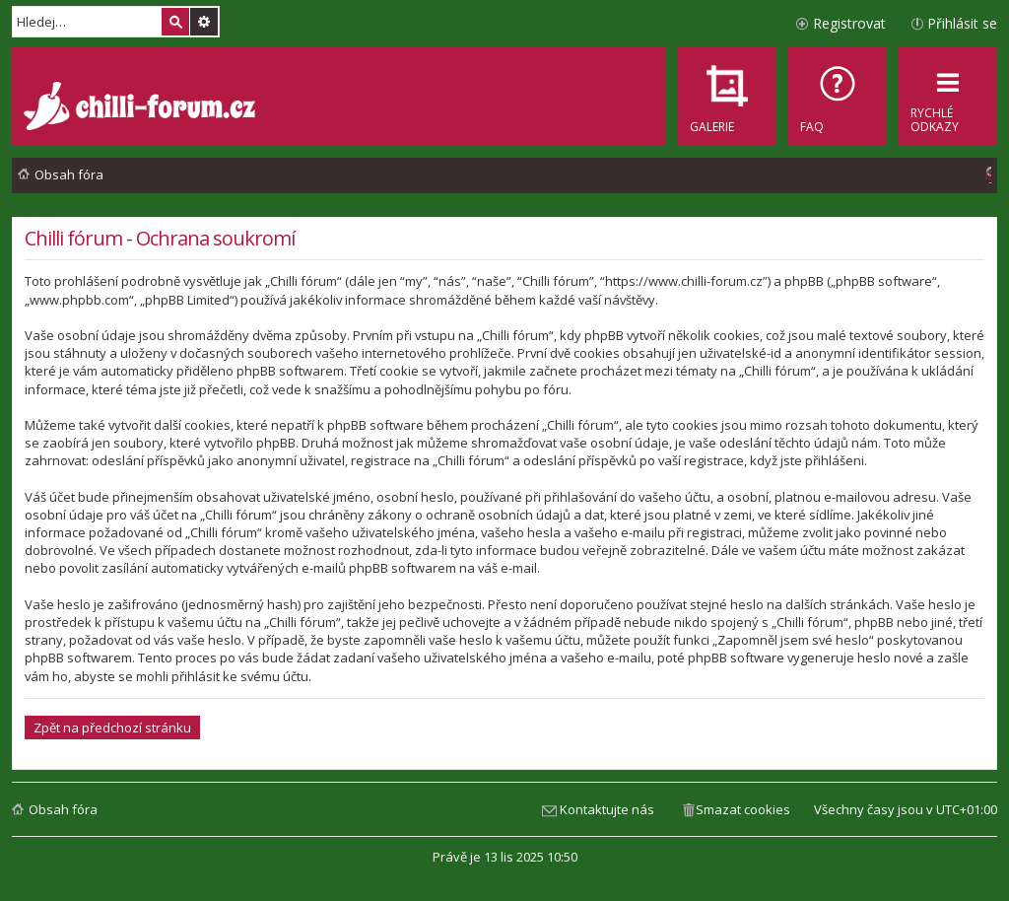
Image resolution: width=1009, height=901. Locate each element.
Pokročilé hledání (204, 21)
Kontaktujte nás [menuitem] (607, 809)
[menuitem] (837, 96)
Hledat (175, 21)
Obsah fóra (63, 809)
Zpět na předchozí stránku (112, 727)
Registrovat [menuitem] (849, 23)
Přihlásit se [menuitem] (962, 23)
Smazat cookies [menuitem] (743, 809)
